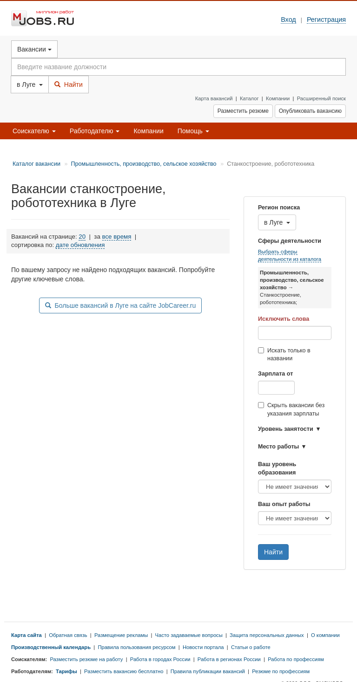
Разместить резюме (243, 111)
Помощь (193, 131)
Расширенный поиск (321, 98)
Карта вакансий (214, 98)
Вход (288, 19)
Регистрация (326, 19)
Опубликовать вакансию (310, 111)
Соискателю (34, 131)
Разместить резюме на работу (86, 659)
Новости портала (203, 647)
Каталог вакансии (36, 164)
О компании (325, 635)
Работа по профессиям (296, 659)
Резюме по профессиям (281, 671)
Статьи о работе (251, 647)
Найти (68, 84)
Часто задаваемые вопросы (189, 635)
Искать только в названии (284, 354)
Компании (278, 98)
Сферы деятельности (289, 241)
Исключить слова (283, 319)
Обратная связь (68, 635)
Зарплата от (275, 373)
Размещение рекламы (121, 635)
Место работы (278, 446)
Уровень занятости (285, 429)
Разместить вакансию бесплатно (123, 671)
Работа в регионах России (229, 659)
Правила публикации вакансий (208, 671)
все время (117, 236)
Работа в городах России (160, 659)
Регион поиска (279, 207)
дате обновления (80, 244)
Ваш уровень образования (277, 468)
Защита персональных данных (267, 635)
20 (82, 236)
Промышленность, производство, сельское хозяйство (143, 164)
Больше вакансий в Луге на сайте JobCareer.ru (120, 305)
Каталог (249, 98)
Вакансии (34, 49)
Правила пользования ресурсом (136, 647)
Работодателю (95, 131)
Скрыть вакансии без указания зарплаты (291, 409)
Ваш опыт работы (284, 504)
